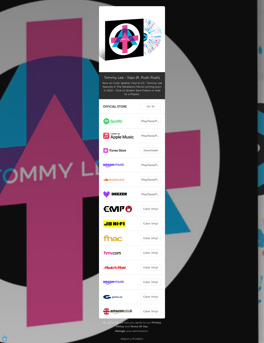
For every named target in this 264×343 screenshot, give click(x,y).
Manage (120, 330)
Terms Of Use (139, 326)
